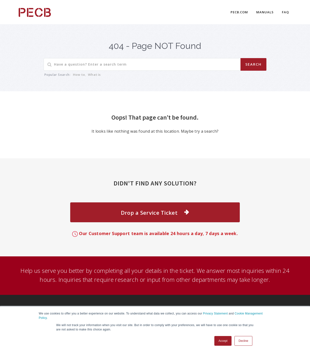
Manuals (265, 12)
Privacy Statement (215, 313)
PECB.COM (239, 12)
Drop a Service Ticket (149, 212)
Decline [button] (243, 341)
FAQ (285, 12)
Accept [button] (222, 341)
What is (94, 74)
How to (79, 74)
